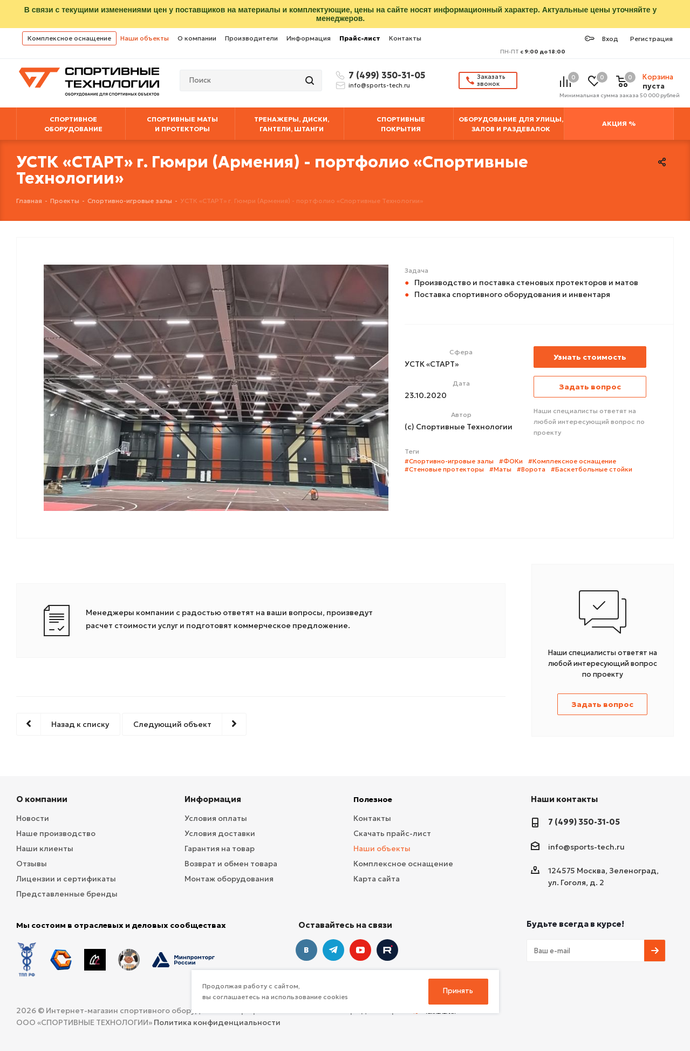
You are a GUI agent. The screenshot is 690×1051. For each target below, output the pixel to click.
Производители (251, 38)
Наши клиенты (44, 848)
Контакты (405, 38)
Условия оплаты (216, 818)
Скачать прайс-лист (392, 833)
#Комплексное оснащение (572, 460)
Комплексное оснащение (69, 38)
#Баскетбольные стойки (591, 469)
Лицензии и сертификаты (66, 879)
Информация (308, 38)
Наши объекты (144, 38)
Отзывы (31, 863)
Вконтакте (306, 950)
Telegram (333, 950)
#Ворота (531, 469)
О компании (196, 38)
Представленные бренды (67, 894)
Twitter (387, 950)
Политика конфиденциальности (217, 1022)
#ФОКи (511, 460)
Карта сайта (376, 879)
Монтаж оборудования (229, 879)
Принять (458, 990)
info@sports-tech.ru (379, 85)
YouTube (360, 950)
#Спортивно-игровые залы (449, 460)
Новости (32, 818)
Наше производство (55, 833)
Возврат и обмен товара (231, 863)
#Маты (500, 469)
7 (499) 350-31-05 (385, 75)
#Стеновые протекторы (444, 469)
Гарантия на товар (220, 848)
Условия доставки (220, 833)
